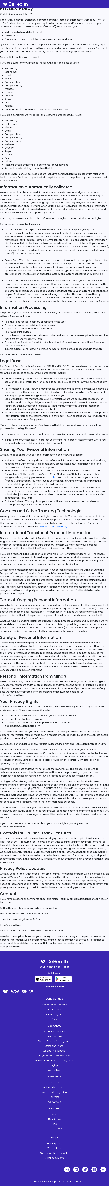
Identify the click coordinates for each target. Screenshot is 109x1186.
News (54, 1114)
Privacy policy (54, 1143)
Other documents (54, 1158)
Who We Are (54, 1082)
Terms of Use (54, 1148)
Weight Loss (54, 1070)
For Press (54, 1097)
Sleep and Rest (54, 1036)
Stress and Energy (54, 1046)
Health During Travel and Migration (54, 1060)
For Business (54, 1009)
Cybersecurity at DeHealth (54, 1153)
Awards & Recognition (54, 1092)
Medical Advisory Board (54, 1087)
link (55, 477)
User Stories (54, 1119)
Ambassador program (54, 1004)
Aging (54, 1065)
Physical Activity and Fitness (54, 1055)
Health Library (54, 1128)
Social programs (54, 1014)
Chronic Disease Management (54, 1041)
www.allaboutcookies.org (53, 526)
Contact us (54, 1101)
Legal (54, 1137)
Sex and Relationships (55, 1050)
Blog (54, 1124)
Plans (54, 1019)
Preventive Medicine (55, 1031)
